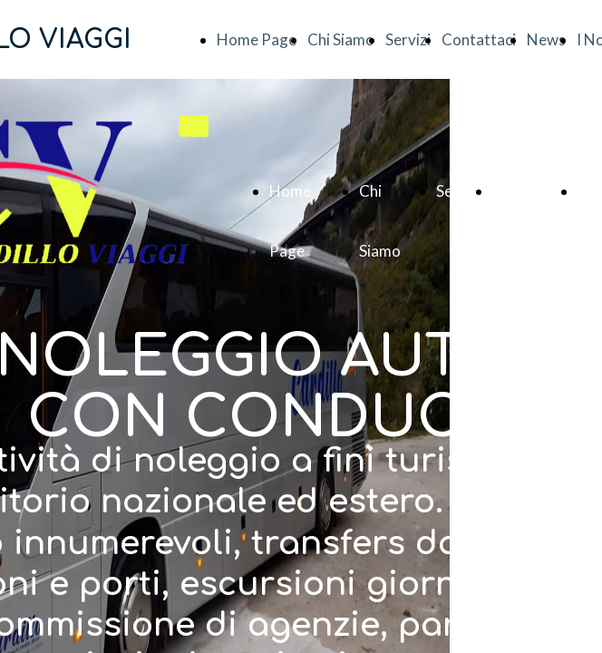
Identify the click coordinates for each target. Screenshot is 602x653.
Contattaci (479, 39)
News (546, 39)
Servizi (408, 39)
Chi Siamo (340, 39)
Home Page (256, 39)
